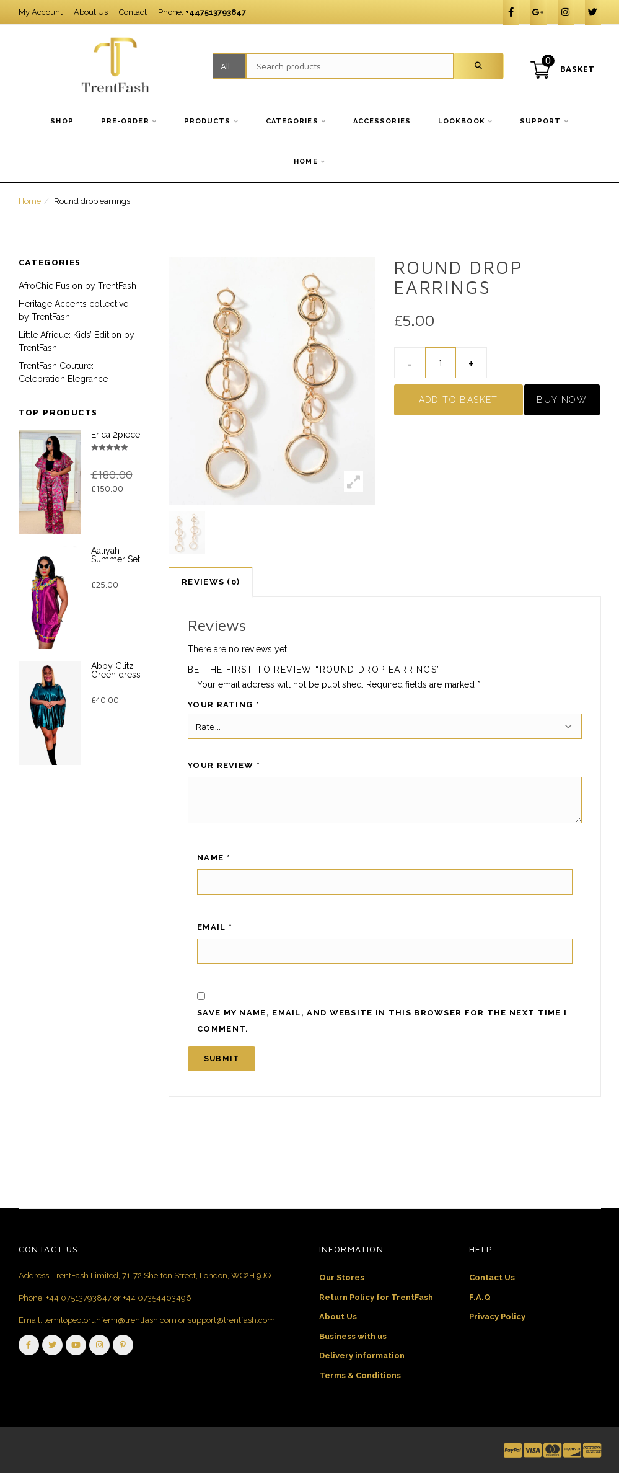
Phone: (202, 12)
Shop (61, 121)
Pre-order (125, 121)
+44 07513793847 (79, 1298)
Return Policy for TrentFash (376, 1297)
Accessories (382, 121)
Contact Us (492, 1277)
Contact (133, 12)
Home (305, 161)
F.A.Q (480, 1297)
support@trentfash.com (231, 1320)
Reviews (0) (211, 581)
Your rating (224, 704)
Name (213, 857)
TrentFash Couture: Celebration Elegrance (63, 372)
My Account (41, 12)
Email (214, 927)
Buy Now (562, 400)
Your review (224, 765)
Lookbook (461, 121)
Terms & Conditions (360, 1375)
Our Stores (341, 1277)
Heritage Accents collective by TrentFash (73, 310)
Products (207, 121)
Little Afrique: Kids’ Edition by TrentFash (76, 341)
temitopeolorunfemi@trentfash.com (110, 1320)
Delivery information (362, 1355)
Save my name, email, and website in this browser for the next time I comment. (382, 1020)
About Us (91, 12)
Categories (292, 121)
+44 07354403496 (157, 1298)
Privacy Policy (497, 1316)
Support (540, 121)
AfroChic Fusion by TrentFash (77, 286)
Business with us (353, 1336)
